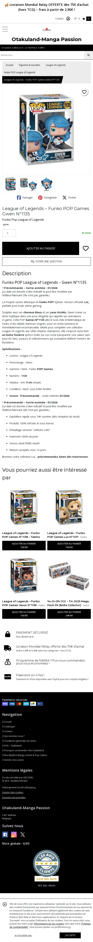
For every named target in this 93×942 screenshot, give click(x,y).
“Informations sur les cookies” (49, 923)
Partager (25, 197)
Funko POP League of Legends (19, 72)
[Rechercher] (88, 55)
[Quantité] (9, 233)
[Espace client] (68, 18)
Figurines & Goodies (29, 65)
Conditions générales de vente (19, 740)
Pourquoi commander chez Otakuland (23, 750)
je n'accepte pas (23, 935)
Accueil (9, 65)
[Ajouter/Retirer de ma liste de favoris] (85, 248)
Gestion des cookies (12, 792)
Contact (59, 18)
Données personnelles (14, 797)
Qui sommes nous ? (13, 736)
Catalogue (8, 726)
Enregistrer (47, 197)
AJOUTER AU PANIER (40, 248)
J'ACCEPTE (70, 935)
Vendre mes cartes (13, 759)
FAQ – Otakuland (12, 745)
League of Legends (55, 65)
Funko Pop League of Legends (23, 220)
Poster (69, 197)
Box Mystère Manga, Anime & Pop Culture (24, 755)
